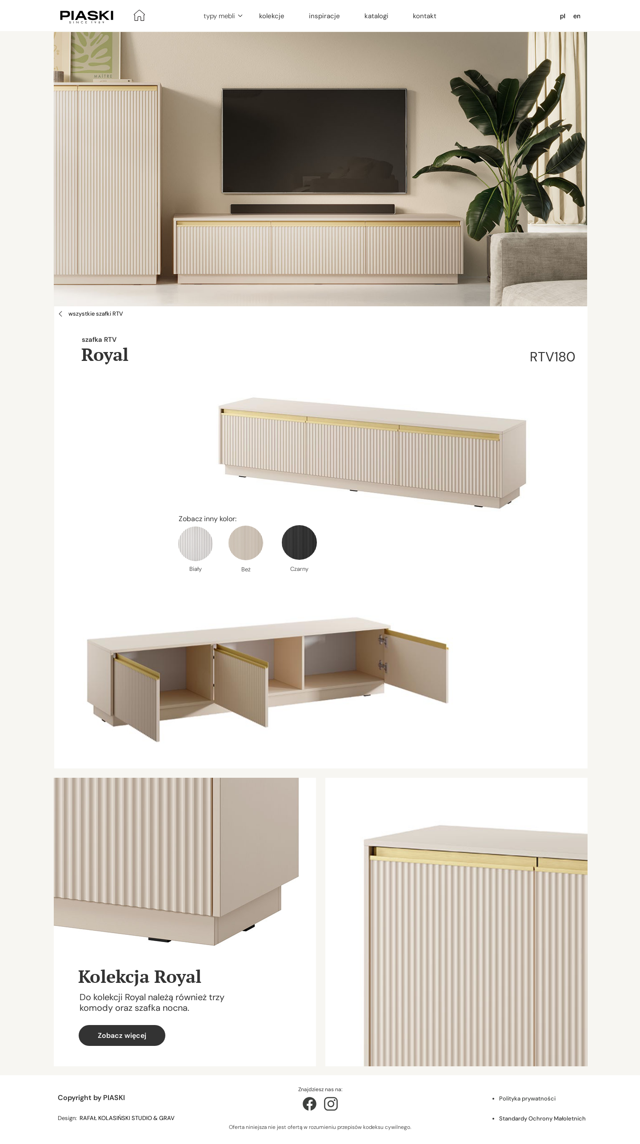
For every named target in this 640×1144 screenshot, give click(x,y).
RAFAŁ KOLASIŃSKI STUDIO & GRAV (128, 1118)
